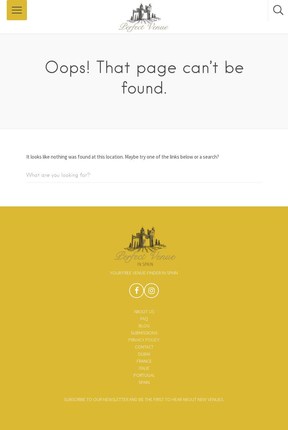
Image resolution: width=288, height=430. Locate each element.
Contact (144, 347)
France (144, 361)
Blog (144, 326)
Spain (144, 382)
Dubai (144, 354)
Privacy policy (144, 340)
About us (144, 311)
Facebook (136, 292)
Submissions (144, 333)
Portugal (144, 375)
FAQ (144, 319)
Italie (144, 368)
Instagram (151, 292)
